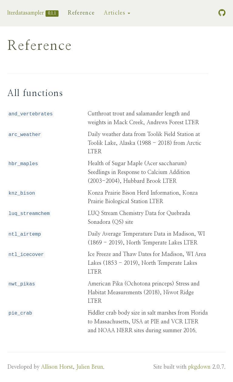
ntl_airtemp (24, 234)
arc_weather (24, 135)
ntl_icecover (26, 255)
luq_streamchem (29, 214)
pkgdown (199, 367)
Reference (81, 13)
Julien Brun (89, 367)
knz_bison (21, 193)
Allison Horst (57, 367)
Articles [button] (117, 13)
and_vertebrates (30, 114)
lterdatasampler (25, 13)
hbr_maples (23, 164)
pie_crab (20, 313)
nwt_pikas (21, 284)
